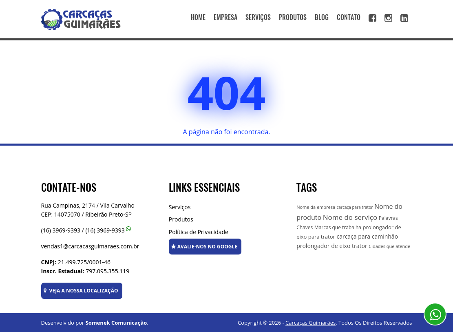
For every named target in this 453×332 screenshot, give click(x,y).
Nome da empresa (315, 207)
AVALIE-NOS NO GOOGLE (204, 246)
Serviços (180, 207)
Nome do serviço (350, 217)
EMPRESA (225, 17)
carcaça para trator (355, 207)
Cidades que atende (389, 246)
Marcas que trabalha (337, 227)
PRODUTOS (293, 17)
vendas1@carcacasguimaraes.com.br (90, 246)
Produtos (181, 219)
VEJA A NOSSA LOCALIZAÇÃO (81, 290)
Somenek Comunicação (116, 322)
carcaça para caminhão (367, 236)
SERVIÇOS (258, 17)
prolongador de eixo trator (331, 246)
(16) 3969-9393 (60, 230)
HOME (198, 17)
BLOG (322, 17)
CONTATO (348, 17)
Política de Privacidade (198, 232)
